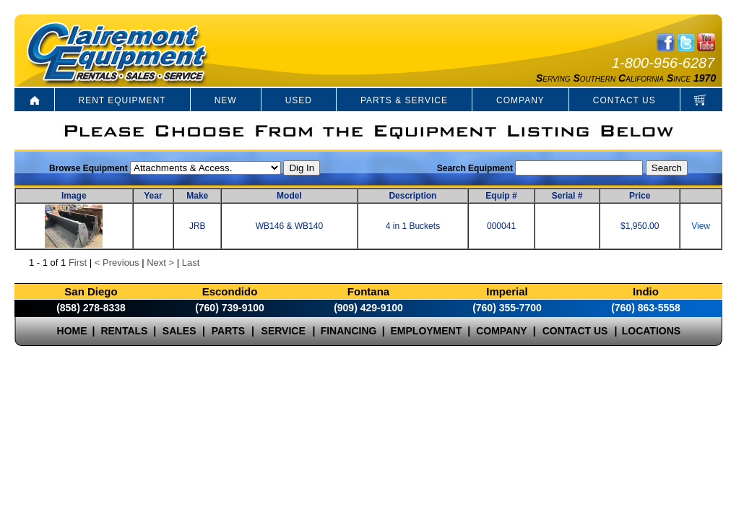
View (700, 226)
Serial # (567, 196)
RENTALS (123, 331)
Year (153, 196)
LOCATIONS (651, 331)
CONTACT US (624, 100)
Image (74, 196)
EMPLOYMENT (426, 331)
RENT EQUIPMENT (122, 100)
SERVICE (283, 331)
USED (298, 100)
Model (289, 196)
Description (412, 196)
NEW (226, 100)
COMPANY (520, 100)
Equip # (500, 196)
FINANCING (349, 331)
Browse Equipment (88, 168)
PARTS (228, 331)
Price (639, 196)
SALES (179, 331)
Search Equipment (475, 168)
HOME (72, 331)
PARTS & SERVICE (404, 100)
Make (197, 196)
